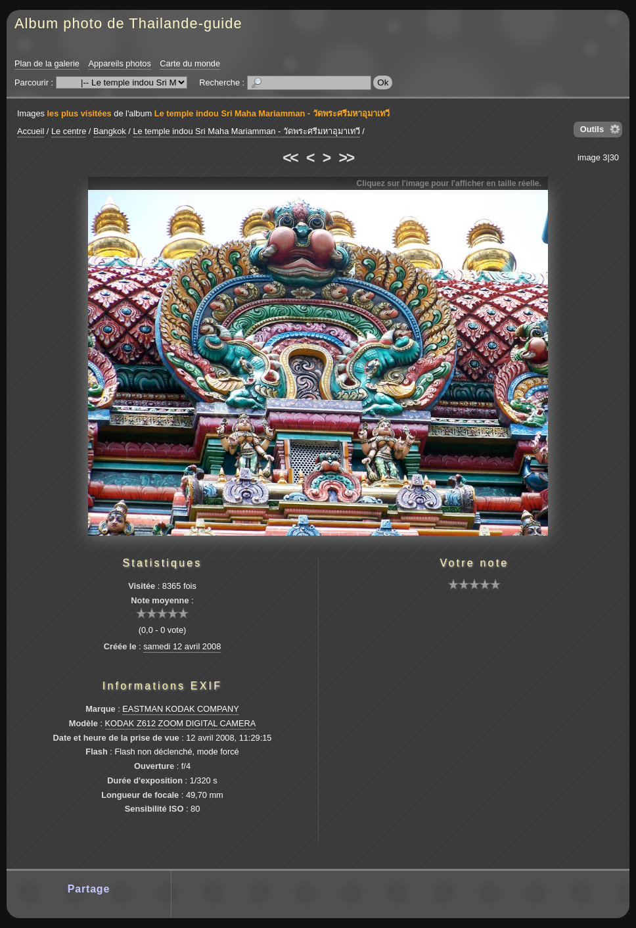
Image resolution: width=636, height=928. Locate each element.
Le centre (68, 131)
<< (290, 157)
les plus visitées (79, 113)
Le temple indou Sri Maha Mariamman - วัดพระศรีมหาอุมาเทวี (272, 113)
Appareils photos (119, 63)
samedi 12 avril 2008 (182, 646)
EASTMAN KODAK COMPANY (180, 709)
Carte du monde (190, 63)
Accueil (30, 131)
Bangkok (109, 131)
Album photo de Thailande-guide (128, 23)
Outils (592, 129)
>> (346, 157)
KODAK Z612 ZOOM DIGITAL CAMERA (180, 723)
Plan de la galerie (47, 63)
